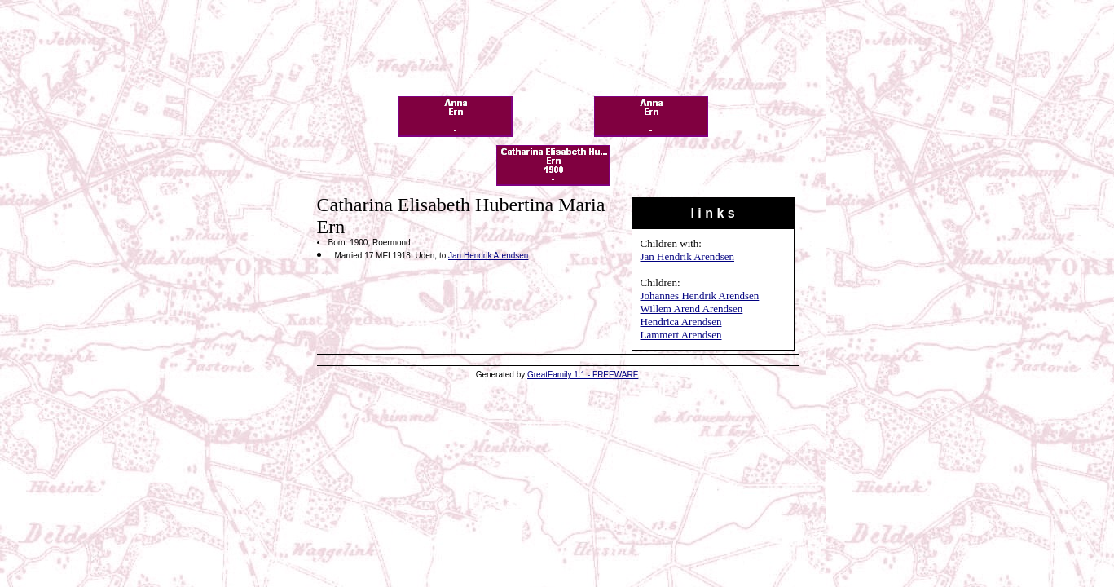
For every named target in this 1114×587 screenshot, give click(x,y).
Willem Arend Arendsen (692, 308)
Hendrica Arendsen (681, 322)
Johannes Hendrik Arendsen (700, 295)
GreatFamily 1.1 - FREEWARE (582, 374)
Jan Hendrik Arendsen (688, 256)
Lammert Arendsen (681, 335)
